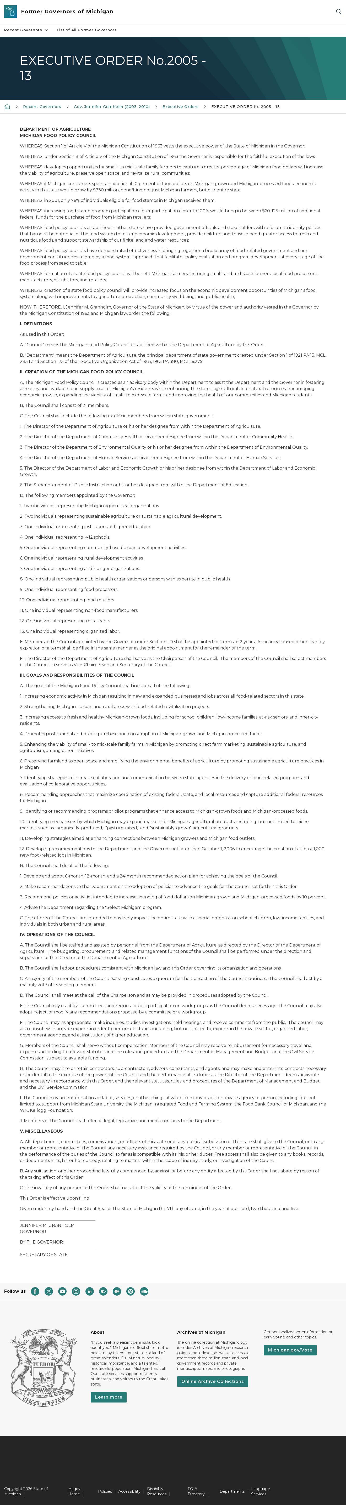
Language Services (260, 1491)
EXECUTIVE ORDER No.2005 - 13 (245, 106)
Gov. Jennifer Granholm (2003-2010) (112, 106)
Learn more (108, 1397)
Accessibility (129, 1491)
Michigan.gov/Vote (290, 1350)
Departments (232, 1491)
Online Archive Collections (212, 1381)
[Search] (339, 11)
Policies (105, 1491)
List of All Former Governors (87, 30)
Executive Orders (181, 106)
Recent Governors (26, 30)
